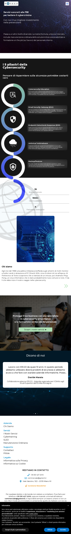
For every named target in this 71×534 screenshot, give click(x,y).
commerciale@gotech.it (15, 499)
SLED (6, 440)
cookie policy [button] (33, 514)
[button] (67, 3)
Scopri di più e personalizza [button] (15, 530)
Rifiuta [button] (50, 530)
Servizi (7, 430)
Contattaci (9, 450)
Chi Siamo (9, 426)
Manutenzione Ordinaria (16, 443)
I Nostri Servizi (10, 433)
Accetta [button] (63, 530)
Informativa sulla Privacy (16, 460)
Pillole (7, 453)
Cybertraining (10, 437)
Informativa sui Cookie (15, 463)
